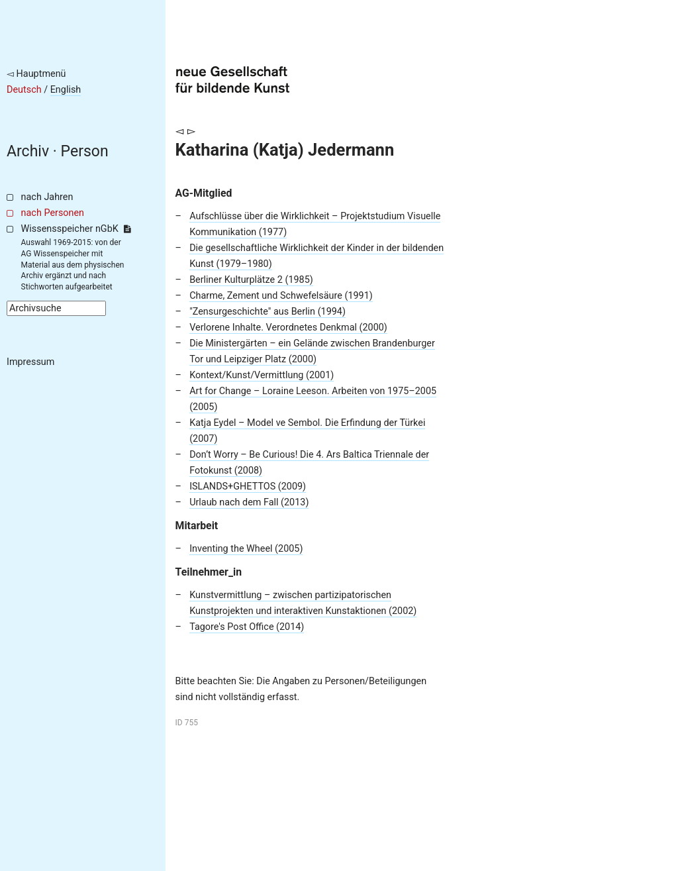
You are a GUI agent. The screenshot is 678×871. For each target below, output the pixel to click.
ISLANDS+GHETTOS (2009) (247, 486)
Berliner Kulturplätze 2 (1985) (251, 279)
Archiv (28, 151)
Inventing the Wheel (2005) (246, 548)
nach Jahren (47, 197)
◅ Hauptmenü (36, 73)
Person (85, 151)
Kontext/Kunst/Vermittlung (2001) (261, 375)
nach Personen (52, 213)
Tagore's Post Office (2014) (246, 627)
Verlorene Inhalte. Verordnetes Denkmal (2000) (288, 327)
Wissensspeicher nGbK (75, 228)
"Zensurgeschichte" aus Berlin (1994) (267, 311)
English (65, 89)
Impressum (30, 362)
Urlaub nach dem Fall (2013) (249, 502)
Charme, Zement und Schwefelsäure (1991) (281, 295)
